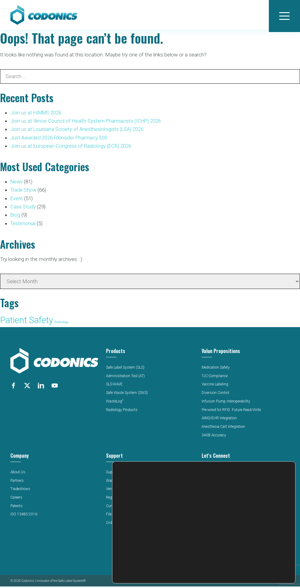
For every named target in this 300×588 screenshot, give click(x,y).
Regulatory (115, 499)
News (17, 184)
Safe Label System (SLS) (126, 369)
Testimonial (23, 225)
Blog (15, 217)
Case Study (23, 208)
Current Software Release (126, 508)
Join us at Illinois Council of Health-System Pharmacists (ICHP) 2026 (87, 123)
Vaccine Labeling (216, 386)
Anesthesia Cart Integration (224, 428)
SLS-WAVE (115, 386)
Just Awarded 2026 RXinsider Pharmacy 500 (59, 139)
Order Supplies (118, 524)
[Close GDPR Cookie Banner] (289, 537)
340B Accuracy (214, 437)
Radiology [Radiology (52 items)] (61, 324)
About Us (18, 474)
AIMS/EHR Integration (220, 420)
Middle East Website (219, 528)
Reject (256, 558)
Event (16, 200)
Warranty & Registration (125, 482)
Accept (256, 545)
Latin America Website (220, 522)
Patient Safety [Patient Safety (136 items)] (26, 322)
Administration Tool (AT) (126, 378)
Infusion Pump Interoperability (227, 403)
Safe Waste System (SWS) (127, 394)
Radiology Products (122, 411)
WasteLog (115, 403)
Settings (256, 570)
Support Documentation (125, 474)
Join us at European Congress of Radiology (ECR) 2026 (71, 148)
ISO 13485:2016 (23, 516)
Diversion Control (215, 394)
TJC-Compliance (215, 378)
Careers (16, 499)
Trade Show (24, 192)
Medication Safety (216, 369)
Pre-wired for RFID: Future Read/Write (232, 411)
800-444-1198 (213, 500)
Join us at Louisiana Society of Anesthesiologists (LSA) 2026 (78, 131)
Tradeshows (20, 491)
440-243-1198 (213, 506)
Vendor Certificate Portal (125, 491)
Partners (17, 482)
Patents (16, 508)
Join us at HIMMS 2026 (37, 115)
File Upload (115, 516)
